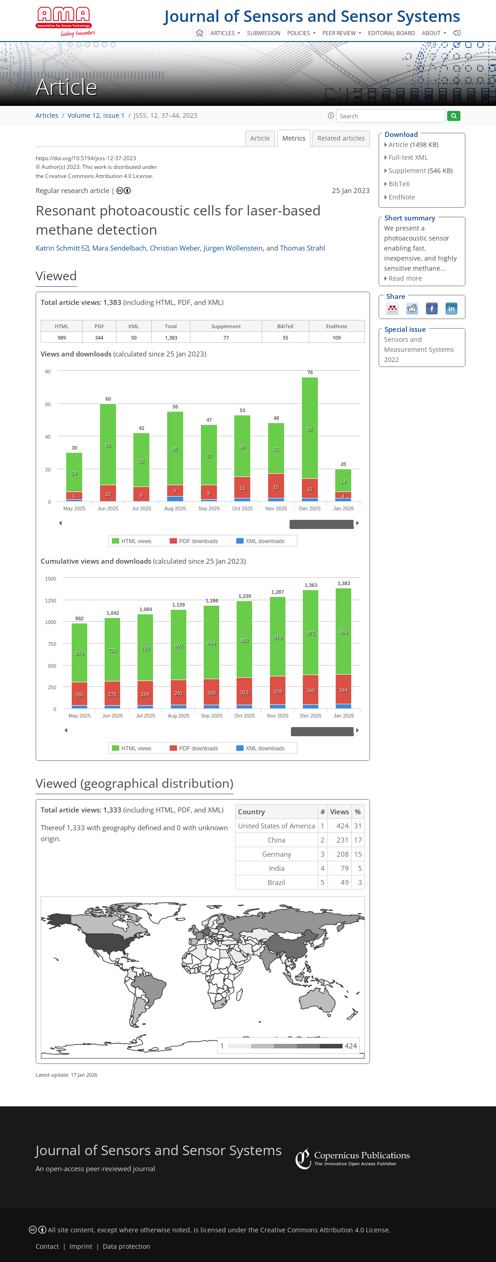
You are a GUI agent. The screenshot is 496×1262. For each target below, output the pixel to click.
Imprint (80, 1246)
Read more (405, 278)
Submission (263, 33)
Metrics (294, 138)
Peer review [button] (339, 33)
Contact (47, 1246)
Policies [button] (299, 33)
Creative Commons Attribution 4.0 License (324, 1230)
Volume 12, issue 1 (96, 115)
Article (260, 138)
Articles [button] (223, 33)
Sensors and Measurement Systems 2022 (419, 349)
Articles (47, 115)
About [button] (432, 33)
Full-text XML (408, 157)
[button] (331, 115)
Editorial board (391, 33)
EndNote (402, 197)
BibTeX (399, 183)
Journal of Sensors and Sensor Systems (312, 15)
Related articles (341, 138)
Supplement (407, 170)
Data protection (126, 1246)
